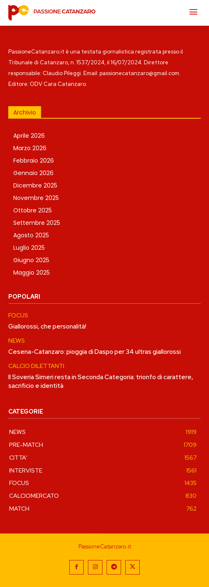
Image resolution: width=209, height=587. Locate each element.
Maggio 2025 (31, 272)
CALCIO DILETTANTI (36, 366)
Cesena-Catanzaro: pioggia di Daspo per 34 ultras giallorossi (94, 352)
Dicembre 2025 (35, 185)
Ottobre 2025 (32, 210)
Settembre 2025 (36, 223)
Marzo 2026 (29, 148)
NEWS (16, 340)
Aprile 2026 (29, 136)
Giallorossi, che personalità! (47, 326)
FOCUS (18, 315)
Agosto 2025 (31, 235)
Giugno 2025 (31, 260)
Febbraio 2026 (33, 160)
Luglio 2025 (29, 248)
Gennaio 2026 (33, 173)
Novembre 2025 (36, 198)
